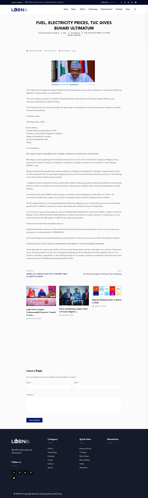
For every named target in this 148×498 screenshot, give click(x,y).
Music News (84, 456)
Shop (128, 9)
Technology (93, 9)
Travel (50, 460)
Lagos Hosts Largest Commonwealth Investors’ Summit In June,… (74, 312)
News (73, 9)
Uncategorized (66, 51)
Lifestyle (119, 9)
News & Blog (84, 460)
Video (81, 464)
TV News (83, 452)
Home (66, 9)
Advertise (83, 468)
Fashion (51, 464)
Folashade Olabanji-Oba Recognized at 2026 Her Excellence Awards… (36, 312)
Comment (30, 395)
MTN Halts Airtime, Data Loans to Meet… (40, 2)
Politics (82, 9)
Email (76, 382)
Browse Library (85, 449)
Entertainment (106, 9)
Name (29, 382)
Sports (50, 468)
